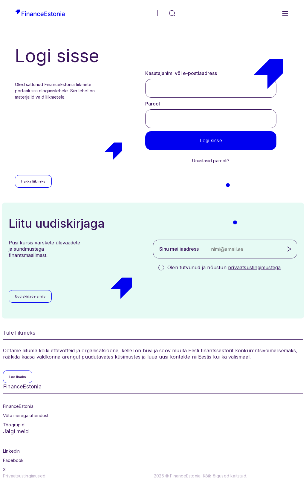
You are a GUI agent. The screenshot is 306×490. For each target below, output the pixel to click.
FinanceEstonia (18, 406)
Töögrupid (14, 424)
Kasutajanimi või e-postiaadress (181, 73)
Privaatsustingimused (24, 475)
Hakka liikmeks (33, 181)
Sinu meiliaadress (179, 249)
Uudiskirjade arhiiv (30, 296)
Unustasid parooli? (211, 160)
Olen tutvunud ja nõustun (224, 267)
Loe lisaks (17, 377)
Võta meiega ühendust (25, 415)
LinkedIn (11, 451)
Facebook (13, 460)
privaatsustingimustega (254, 267)
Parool (152, 104)
